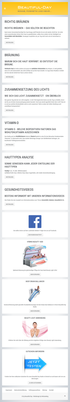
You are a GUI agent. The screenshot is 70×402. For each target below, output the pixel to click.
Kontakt (51, 390)
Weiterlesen (9, 42)
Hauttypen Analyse (19, 157)
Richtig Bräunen (17, 22)
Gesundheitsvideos (19, 190)
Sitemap (44, 390)
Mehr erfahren (35, 274)
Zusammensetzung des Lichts (27, 89)
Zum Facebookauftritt (35, 235)
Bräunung (12, 55)
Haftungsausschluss (34, 390)
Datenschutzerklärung (20, 390)
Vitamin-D (12, 123)
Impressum (9, 390)
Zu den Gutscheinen (35, 383)
